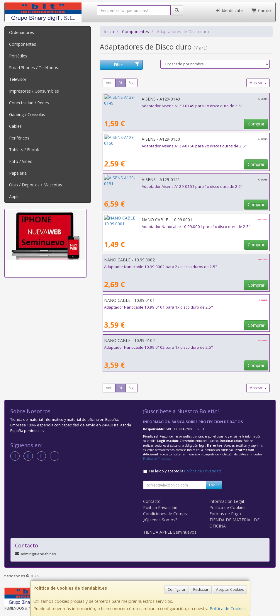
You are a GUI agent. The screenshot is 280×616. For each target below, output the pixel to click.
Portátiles (18, 56)
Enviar (214, 484)
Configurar (177, 589)
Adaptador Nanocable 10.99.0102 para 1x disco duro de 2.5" (158, 347)
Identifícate (229, 10)
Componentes (22, 44)
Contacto (152, 501)
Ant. (109, 82)
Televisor (17, 79)
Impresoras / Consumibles (34, 91)
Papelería (18, 173)
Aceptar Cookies (230, 589)
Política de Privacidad (157, 459)
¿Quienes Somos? (160, 520)
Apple (14, 196)
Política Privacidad (160, 507)
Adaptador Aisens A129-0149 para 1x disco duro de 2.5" (154, 105)
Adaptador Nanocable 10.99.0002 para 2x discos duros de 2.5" (160, 266)
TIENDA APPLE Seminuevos (169, 532)
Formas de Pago (225, 513)
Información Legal (226, 501)
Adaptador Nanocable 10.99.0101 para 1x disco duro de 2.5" (158, 307)
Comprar (256, 124)
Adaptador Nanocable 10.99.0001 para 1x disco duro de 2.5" (158, 226)
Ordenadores (21, 32)
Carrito (261, 10)
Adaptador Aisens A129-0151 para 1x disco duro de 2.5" (154, 186)
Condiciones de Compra (166, 513)
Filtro (127, 64)
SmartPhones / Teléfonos (33, 67)
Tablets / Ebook (24, 149)
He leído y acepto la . (185, 471)
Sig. (131, 82)
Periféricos (19, 138)
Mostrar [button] (258, 82)
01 (120, 82)
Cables (15, 126)
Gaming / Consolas (27, 114)
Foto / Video (21, 161)
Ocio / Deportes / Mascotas (35, 185)
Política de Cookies (228, 608)
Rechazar (200, 589)
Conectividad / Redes (29, 102)
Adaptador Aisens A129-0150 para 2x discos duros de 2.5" (156, 146)
